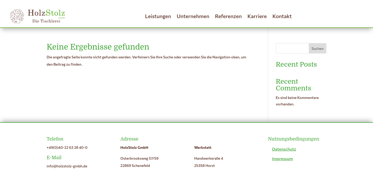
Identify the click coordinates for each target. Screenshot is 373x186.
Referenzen (228, 16)
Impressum (282, 158)
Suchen (318, 48)
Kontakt (282, 16)
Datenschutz (284, 148)
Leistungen (158, 16)
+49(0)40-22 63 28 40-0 (67, 147)
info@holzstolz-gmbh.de (67, 166)
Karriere (257, 16)
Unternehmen (193, 16)
